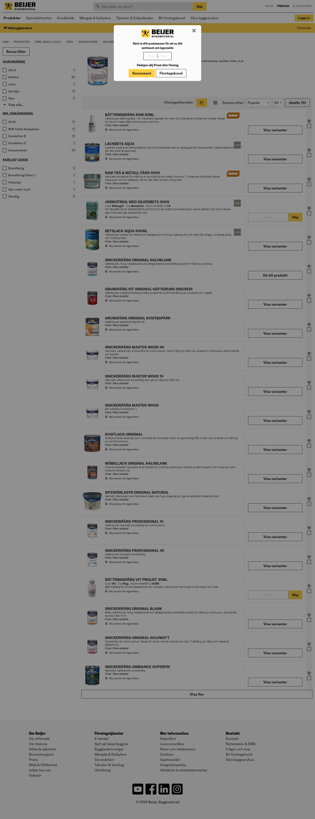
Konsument (141, 73)
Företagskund (171, 73)
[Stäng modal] (194, 31)
